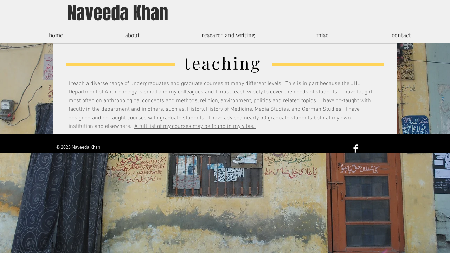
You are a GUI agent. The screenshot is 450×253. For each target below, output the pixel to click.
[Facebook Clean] (356, 148)
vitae (247, 126)
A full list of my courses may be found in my (188, 126)
